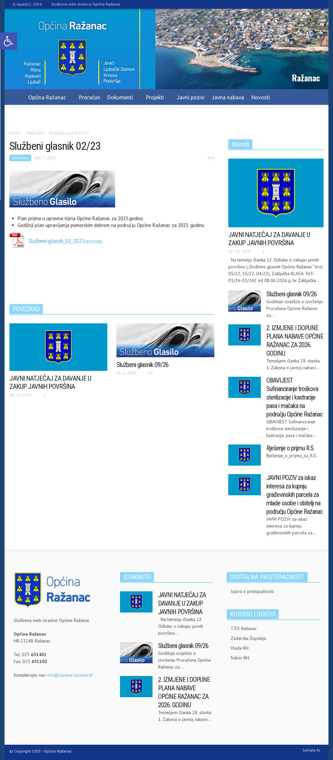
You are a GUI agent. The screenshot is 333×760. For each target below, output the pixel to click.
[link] (8, 41)
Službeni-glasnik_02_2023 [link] (56, 241)
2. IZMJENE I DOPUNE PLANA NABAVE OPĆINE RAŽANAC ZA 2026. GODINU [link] (294, 340)
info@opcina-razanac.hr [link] (70, 675)
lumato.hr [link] (311, 750)
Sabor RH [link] (240, 658)
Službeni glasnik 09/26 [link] (142, 365)
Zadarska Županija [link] (248, 638)
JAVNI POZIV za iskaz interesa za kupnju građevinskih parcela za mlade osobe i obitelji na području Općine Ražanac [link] (294, 494)
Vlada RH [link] (239, 648)
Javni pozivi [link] (191, 97)
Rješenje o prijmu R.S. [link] (290, 448)
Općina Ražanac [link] (48, 100)
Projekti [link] (155, 100)
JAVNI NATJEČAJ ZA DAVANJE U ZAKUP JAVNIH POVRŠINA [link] (50, 382)
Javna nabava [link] (228, 97)
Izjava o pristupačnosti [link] (252, 591)
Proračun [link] (89, 97)
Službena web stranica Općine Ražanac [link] (86, 4)
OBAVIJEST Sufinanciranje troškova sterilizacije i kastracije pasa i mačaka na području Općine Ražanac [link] (294, 397)
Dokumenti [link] (121, 100)
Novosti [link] (260, 97)
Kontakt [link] (62, 114)
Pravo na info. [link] (29, 114)
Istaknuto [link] (20, 157)
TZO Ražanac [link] (244, 628)
